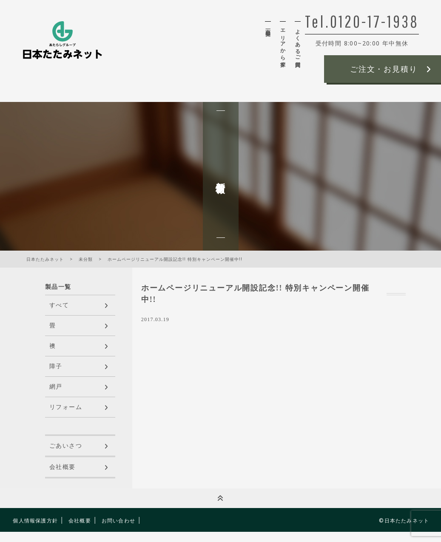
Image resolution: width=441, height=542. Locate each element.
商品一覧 (268, 26)
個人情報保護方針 (35, 520)
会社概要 (62, 467)
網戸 (56, 387)
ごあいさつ (65, 446)
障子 (56, 366)
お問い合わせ (118, 520)
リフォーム (65, 407)
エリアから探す (283, 45)
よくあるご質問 (298, 42)
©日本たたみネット (404, 520)
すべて (59, 305)
